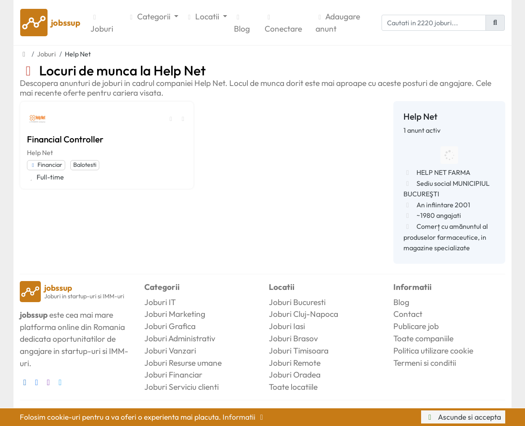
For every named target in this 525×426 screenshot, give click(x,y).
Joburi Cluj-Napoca (303, 314)
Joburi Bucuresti (297, 302)
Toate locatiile (293, 387)
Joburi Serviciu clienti (181, 387)
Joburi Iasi (287, 326)
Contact (407, 314)
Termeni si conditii (424, 363)
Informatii (244, 417)
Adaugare (338, 23)
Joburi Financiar (173, 375)
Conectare (283, 24)
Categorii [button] (149, 16)
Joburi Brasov (293, 338)
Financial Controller (65, 139)
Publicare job (416, 326)
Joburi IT (160, 302)
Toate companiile (423, 338)
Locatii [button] (203, 16)
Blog (242, 24)
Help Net (40, 152)
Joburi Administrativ (179, 338)
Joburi (101, 24)
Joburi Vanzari (170, 351)
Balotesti (84, 165)
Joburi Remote (295, 363)
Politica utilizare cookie (433, 351)
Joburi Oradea (295, 375)
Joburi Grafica (170, 326)
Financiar (46, 165)
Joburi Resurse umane (183, 363)
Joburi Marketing (174, 314)
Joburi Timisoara (299, 351)
